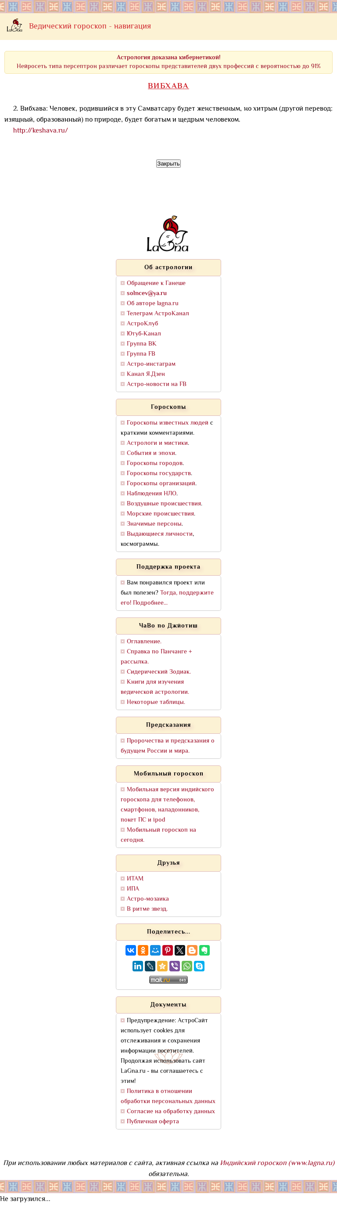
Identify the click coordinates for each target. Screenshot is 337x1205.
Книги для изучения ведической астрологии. (155, 687)
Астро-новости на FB (156, 384)
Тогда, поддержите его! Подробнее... (167, 598)
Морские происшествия (160, 514)
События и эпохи (151, 453)
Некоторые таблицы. (156, 702)
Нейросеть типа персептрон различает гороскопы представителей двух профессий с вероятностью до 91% (169, 62)
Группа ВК (142, 344)
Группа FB (141, 354)
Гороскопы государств (159, 474)
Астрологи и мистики (157, 443)
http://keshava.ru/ (40, 131)
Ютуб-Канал (144, 334)
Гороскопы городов (155, 463)
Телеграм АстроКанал (158, 314)
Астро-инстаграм (151, 364)
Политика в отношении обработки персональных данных (168, 1096)
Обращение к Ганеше (156, 283)
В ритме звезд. (147, 909)
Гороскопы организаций (161, 484)
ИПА (133, 889)
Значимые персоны (154, 524)
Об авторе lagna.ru (153, 304)
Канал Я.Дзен (146, 374)
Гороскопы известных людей (167, 423)
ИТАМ (135, 879)
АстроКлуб (142, 324)
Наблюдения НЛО (151, 494)
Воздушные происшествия (164, 504)
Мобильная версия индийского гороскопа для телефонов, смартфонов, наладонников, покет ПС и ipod (167, 805)
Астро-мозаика (148, 899)
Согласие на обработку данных (171, 1112)
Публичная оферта (153, 1122)
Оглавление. (144, 642)
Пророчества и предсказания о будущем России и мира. (168, 746)
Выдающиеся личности (160, 534)
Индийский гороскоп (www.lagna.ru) (277, 1163)
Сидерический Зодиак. (159, 672)
